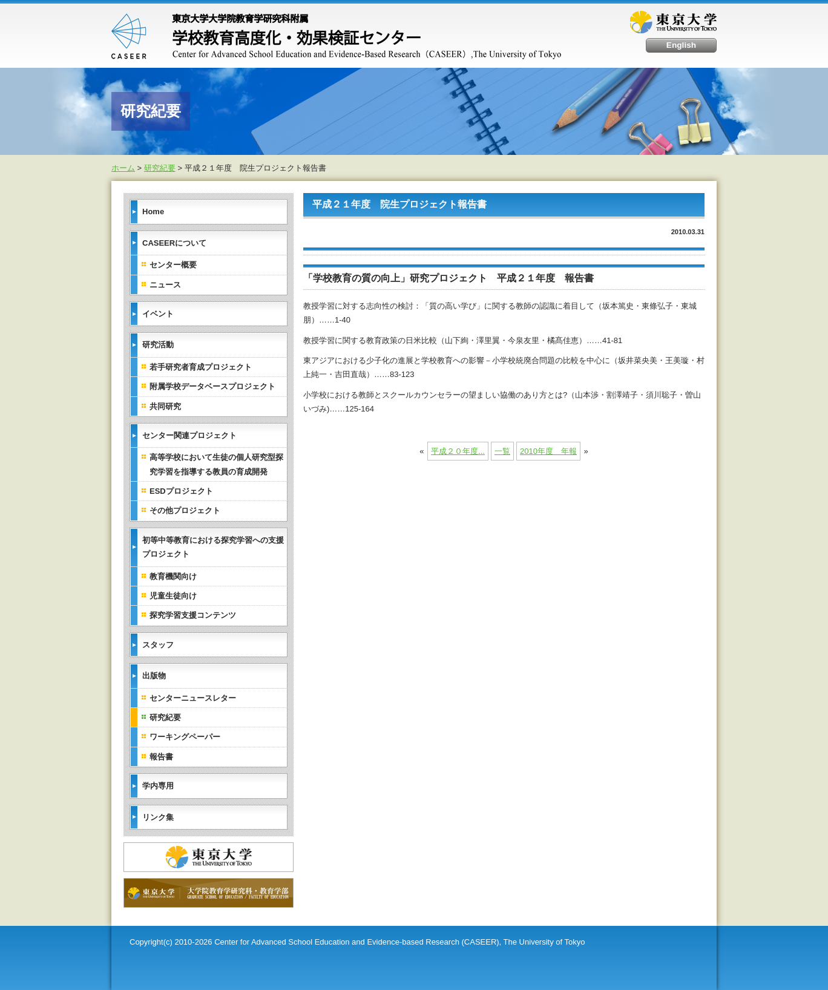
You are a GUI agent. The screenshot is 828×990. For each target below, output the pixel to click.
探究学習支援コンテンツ (193, 615)
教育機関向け (173, 576)
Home (153, 211)
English (681, 45)
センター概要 (173, 264)
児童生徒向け (173, 595)
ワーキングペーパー (185, 736)
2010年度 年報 (548, 451)
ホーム (123, 167)
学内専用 (158, 785)
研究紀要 (160, 167)
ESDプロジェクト (181, 491)
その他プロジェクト (185, 510)
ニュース (165, 284)
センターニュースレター (193, 698)
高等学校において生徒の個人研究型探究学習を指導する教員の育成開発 (216, 464)
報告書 (161, 756)
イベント (158, 313)
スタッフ (158, 644)
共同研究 (165, 406)
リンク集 (158, 817)
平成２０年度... (458, 451)
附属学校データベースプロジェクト (212, 386)
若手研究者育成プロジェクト (201, 367)
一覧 (502, 451)
